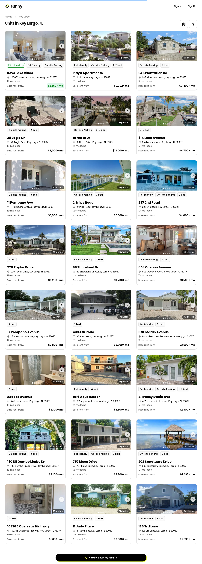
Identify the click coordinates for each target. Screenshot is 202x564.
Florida (8, 16)
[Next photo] (58, 46)
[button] (35, 60)
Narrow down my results (101, 557)
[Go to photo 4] (38, 59)
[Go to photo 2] (34, 59)
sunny (13, 6)
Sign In (177, 6)
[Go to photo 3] (36, 59)
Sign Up (192, 6)
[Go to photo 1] (32, 59)
